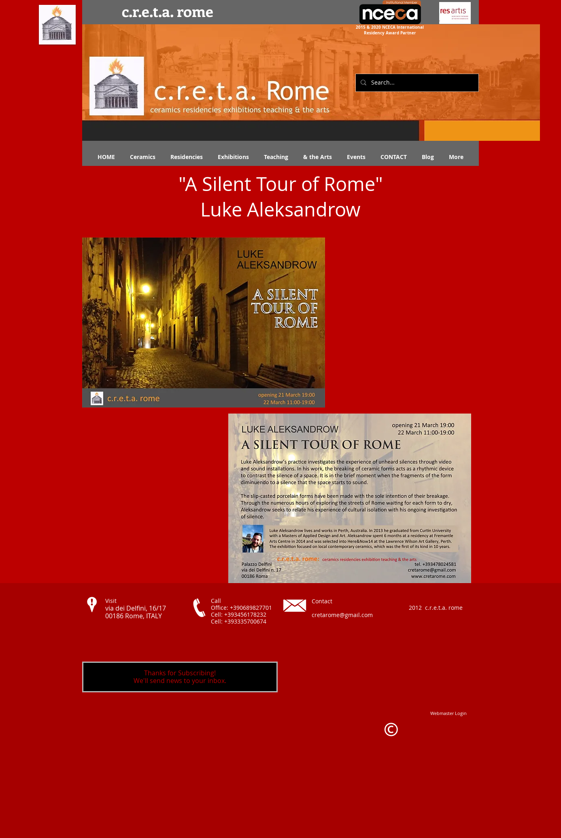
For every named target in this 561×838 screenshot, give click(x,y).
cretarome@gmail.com (342, 615)
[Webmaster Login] (448, 713)
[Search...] (416, 82)
